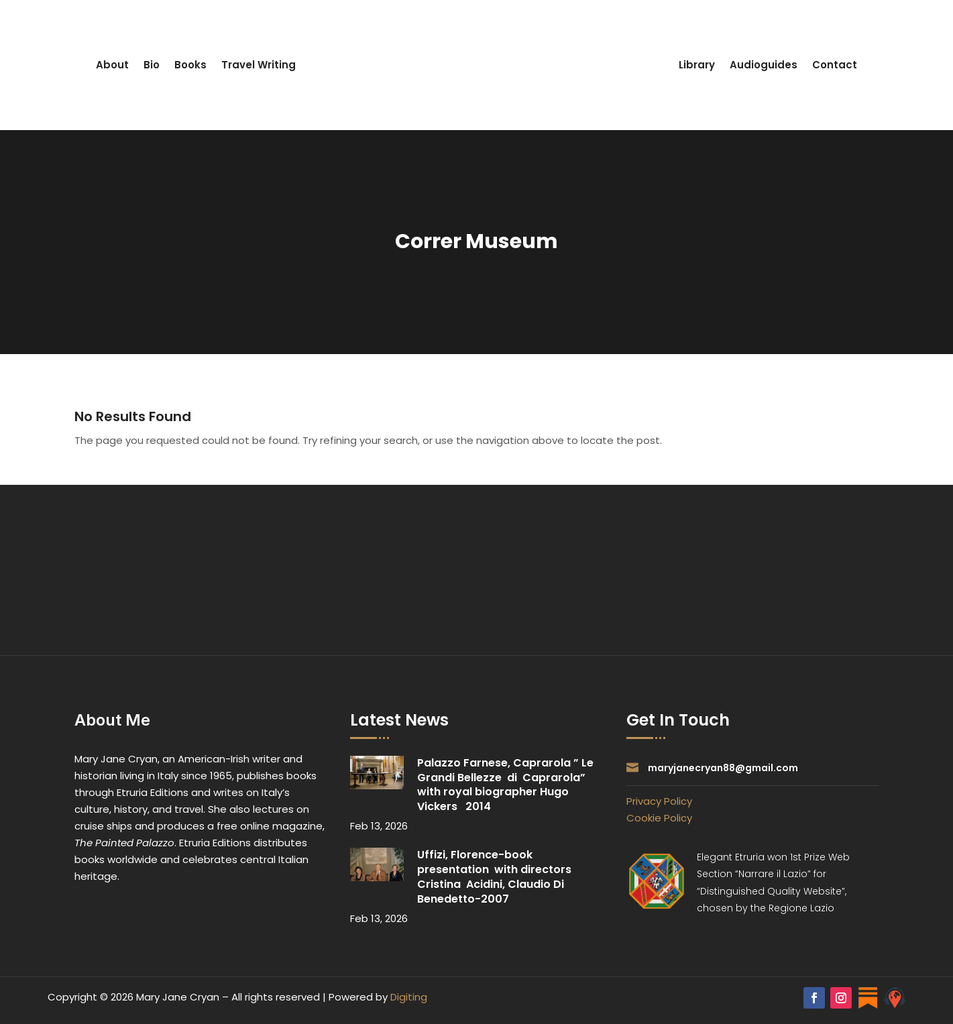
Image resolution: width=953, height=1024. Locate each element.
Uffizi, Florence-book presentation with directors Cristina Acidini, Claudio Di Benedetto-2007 (494, 876)
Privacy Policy (659, 801)
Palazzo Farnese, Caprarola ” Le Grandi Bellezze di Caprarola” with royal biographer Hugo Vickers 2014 (505, 784)
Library (697, 65)
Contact (834, 65)
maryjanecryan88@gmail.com (723, 768)
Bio (152, 65)
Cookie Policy (659, 818)
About (112, 65)
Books (190, 65)
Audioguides (763, 65)
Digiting (408, 997)
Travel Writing (258, 65)
